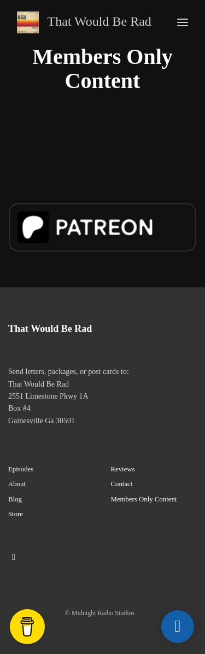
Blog (15, 499)
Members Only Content (144, 499)
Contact (122, 484)
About (17, 484)
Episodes (20, 469)
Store (15, 514)
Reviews (123, 469)
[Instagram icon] (13, 557)
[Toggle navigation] (182, 22)
